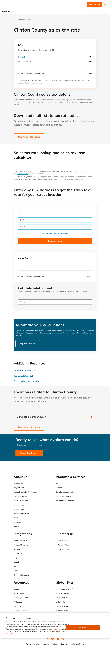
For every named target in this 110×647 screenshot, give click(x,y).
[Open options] (89, 227)
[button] (16, 19)
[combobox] (55, 227)
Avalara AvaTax (22, 174)
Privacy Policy (10, 634)
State (22, 227)
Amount (23, 302)
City (21, 220)
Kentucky (22, 57)
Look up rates (55, 241)
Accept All (82, 627)
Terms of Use (57, 629)
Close (106, 615)
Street (22, 213)
